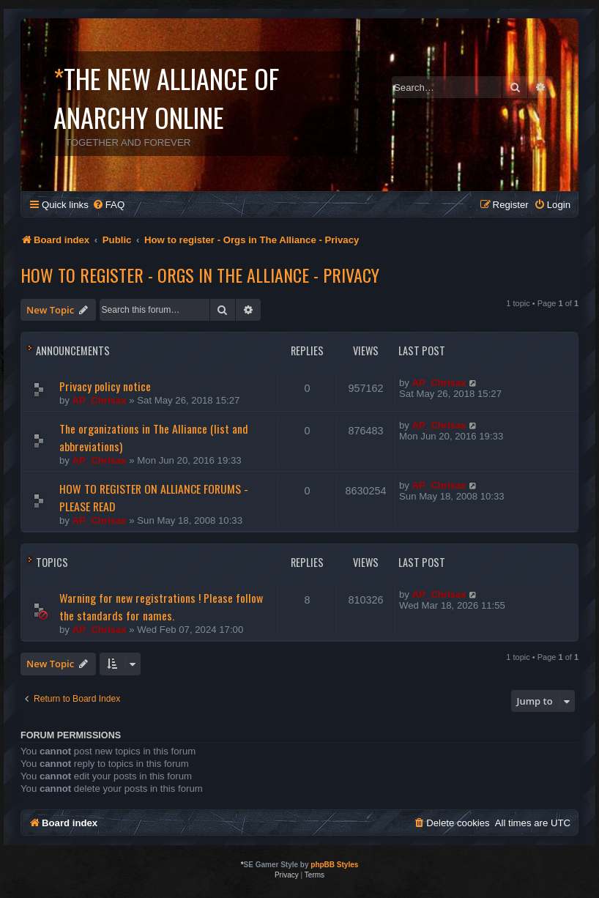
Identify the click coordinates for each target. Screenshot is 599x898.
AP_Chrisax (99, 400)
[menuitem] (108, 204)
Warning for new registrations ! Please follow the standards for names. (161, 606)
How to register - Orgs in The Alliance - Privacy (200, 274)
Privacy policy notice (105, 386)
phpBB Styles (334, 865)
